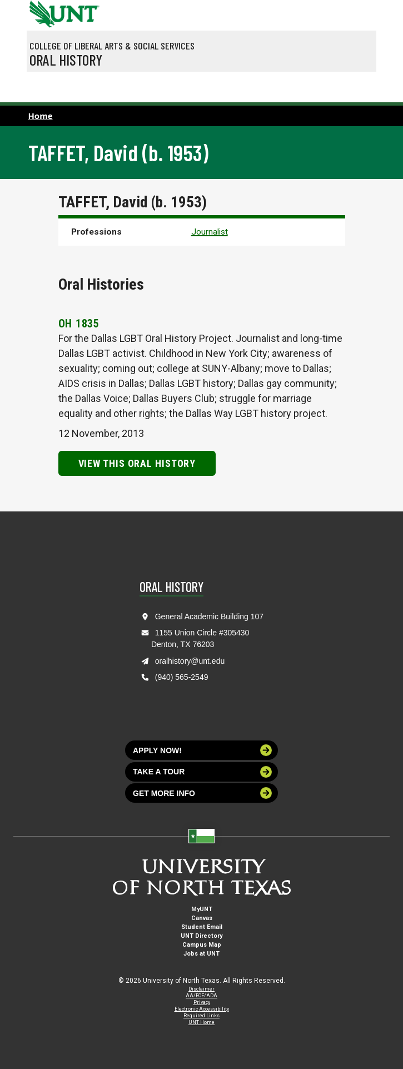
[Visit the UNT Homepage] (82, 10)
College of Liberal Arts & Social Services (112, 45)
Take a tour (202, 772)
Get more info (202, 793)
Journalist (209, 232)
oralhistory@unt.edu (190, 661)
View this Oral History (137, 463)
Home (40, 115)
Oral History (65, 59)
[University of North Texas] (40, 13)
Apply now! (202, 750)
